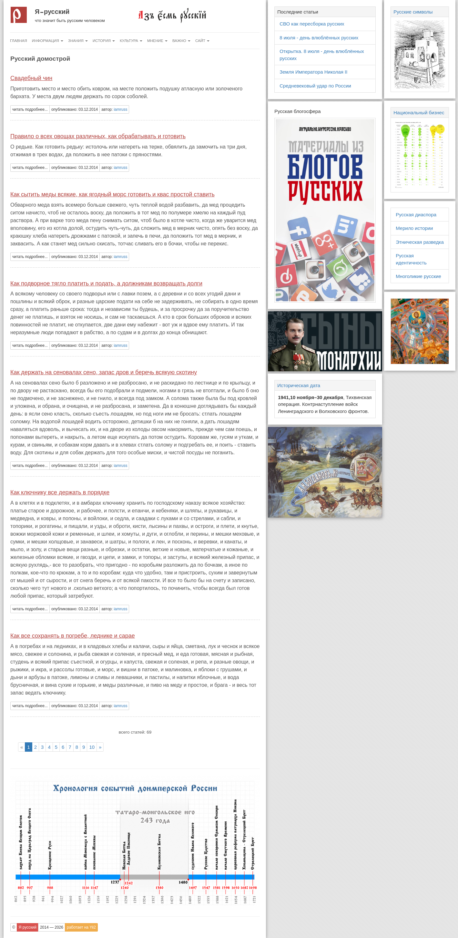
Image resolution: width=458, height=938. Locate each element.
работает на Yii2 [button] (81, 927)
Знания (78, 41)
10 (92, 747)
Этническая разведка (420, 242)
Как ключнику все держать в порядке (59, 492)
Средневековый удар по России (315, 85)
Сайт (202, 41)
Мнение (157, 41)
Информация (47, 41)
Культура (131, 41)
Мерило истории (414, 228)
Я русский (52, 11)
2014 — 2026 (51, 927)
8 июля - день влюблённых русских (319, 37)
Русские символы (413, 12)
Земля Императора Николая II (313, 72)
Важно (181, 41)
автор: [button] (114, 109)
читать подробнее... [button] (30, 109)
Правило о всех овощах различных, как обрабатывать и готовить (98, 136)
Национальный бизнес (418, 112)
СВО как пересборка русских (312, 23)
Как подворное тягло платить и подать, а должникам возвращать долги (106, 283)
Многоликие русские (418, 276)
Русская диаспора (416, 214)
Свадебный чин (31, 78)
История (104, 41)
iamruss (120, 109)
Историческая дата (298, 385)
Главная (18, 41)
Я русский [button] (27, 927)
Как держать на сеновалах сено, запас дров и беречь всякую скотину (103, 372)
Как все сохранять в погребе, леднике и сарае (72, 636)
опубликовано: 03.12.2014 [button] (74, 109)
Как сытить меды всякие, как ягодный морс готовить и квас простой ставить (112, 194)
